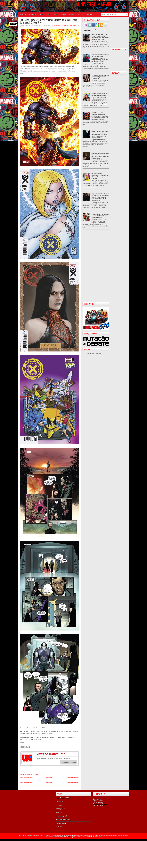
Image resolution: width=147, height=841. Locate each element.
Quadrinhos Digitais (62, 819)
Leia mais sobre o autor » (68, 762)
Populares (87, 30)
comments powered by (29, 774)
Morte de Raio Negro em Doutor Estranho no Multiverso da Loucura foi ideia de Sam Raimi (100, 37)
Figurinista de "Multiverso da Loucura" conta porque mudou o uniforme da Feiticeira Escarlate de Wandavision (100, 197)
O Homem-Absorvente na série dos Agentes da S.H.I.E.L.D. (100, 76)
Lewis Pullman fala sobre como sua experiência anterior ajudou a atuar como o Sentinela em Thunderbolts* (100, 134)
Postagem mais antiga (73, 777)
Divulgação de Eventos (100, 804)
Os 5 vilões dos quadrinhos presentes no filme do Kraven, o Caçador (100, 176)
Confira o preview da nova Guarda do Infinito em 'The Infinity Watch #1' (100, 95)
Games (58, 812)
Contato (89, 14)
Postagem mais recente (26, 777)
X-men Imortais (73, 25)
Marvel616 (23, 14)
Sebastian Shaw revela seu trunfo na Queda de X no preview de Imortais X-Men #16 (48, 21)
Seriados (58, 823)
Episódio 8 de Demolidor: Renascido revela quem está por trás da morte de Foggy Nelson (100, 155)
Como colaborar (98, 802)
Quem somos (97, 799)
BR (57, 805)
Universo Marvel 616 (36, 835)
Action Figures (60, 798)
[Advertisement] (96, 268)
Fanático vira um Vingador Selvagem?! (99, 113)
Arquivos (104, 30)
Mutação (80, 14)
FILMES (42, 14)
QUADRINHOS (33, 14)
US (57, 827)
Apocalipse (57, 25)
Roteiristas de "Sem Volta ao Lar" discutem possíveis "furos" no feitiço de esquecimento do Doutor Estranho (100, 58)
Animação (59, 801)
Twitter (75, 754)
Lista (96, 30)
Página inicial (49, 777)
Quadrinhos (64, 25)
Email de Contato (98, 805)
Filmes (58, 809)
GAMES (56, 14)
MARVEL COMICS (64, 837)
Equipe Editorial (98, 800)
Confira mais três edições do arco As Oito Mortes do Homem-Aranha (100, 215)
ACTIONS (63, 14)
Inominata (72, 14)
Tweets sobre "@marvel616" (96, 353)
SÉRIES (49, 14)
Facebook (71, 754)
